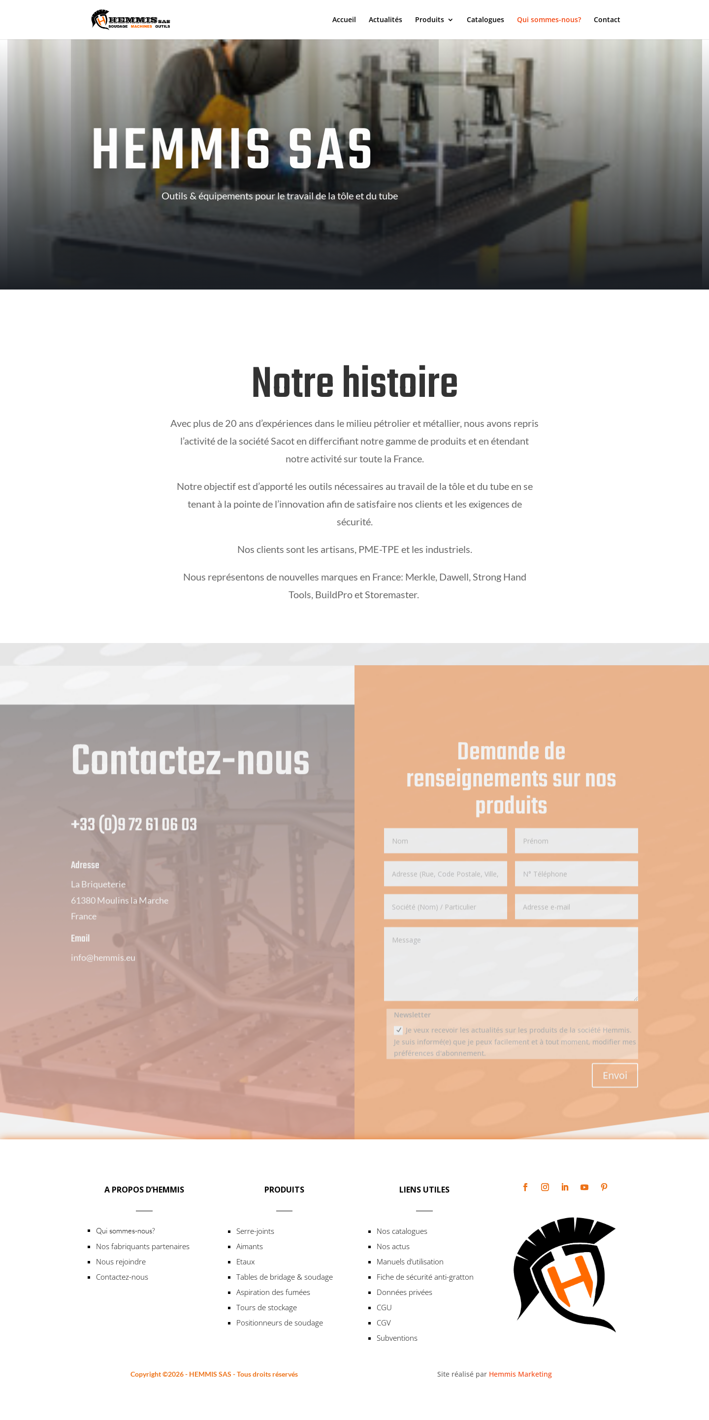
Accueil (344, 20)
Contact (607, 20)
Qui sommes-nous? (549, 20)
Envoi (615, 1091)
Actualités (385, 20)
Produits (429, 20)
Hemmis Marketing (520, 1374)
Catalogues (485, 20)
